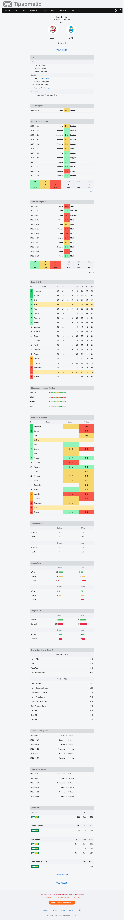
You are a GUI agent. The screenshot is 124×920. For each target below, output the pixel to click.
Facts (72, 10)
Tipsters (23, 10)
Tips (15, 10)
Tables (53, 10)
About (63, 910)
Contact (71, 910)
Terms (54, 910)
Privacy (45, 910)
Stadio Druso (45, 78)
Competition (34, 10)
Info (79, 910)
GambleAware (48, 897)
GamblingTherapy (63, 897)
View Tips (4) (62, 50)
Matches (7, 10)
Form (79, 10)
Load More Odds (62, 875)
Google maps (45, 88)
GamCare (77, 897)
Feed (45, 10)
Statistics (62, 10)
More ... (91, 192)
